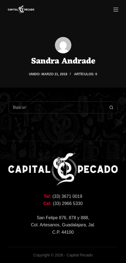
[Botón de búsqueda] (111, 107)
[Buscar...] (57, 107)
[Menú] (115, 9)
